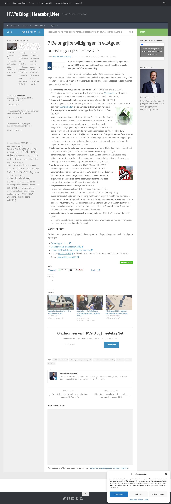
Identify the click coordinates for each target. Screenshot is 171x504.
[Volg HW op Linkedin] (31, 32)
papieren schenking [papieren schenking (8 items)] (15, 175)
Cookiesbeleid (133, 499)
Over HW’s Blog (19, 3)
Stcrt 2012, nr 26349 (67, 257)
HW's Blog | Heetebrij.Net (33, 14)
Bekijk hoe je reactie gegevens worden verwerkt (109, 468)
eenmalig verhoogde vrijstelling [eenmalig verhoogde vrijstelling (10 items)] (21, 149)
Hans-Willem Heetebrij (61, 57)
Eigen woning (53, 32)
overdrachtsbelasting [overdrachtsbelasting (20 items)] (20, 171)
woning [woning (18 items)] (11, 199)
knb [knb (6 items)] (8, 162)
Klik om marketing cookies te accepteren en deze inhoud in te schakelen (152, 51)
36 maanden (109, 93)
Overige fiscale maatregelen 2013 (67, 246)
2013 (55, 360)
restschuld (120, 360)
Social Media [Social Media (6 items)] (24, 182)
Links (7, 3)
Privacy (140, 499)
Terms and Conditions (63, 3)
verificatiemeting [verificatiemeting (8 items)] (27, 188)
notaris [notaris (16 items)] (21, 168)
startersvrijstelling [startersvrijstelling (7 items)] (28, 185)
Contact (146, 499)
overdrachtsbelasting (108, 360)
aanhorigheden (66, 107)
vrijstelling (51, 363)
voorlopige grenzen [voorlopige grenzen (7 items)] (14, 194)
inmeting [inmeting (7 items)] (25, 159)
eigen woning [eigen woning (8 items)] (13, 152)
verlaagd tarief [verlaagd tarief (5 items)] (17, 191)
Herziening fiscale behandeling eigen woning (72, 250)
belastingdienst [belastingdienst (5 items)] (12, 146)
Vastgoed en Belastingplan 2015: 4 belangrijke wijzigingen (20, 99)
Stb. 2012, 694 (65, 253)
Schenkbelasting (113, 32)
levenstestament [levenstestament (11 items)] (15, 165)
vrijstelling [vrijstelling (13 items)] (27, 193)
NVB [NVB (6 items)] (37, 169)
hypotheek (97, 360)
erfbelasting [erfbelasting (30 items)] (28, 151)
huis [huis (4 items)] (8, 159)
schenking (128, 360)
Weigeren (138, 494)
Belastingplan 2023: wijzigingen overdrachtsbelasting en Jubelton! (19, 125)
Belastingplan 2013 (60, 243)
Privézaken (39, 25)
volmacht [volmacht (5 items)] (26, 191)
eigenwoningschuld (85, 360)
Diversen (26, 25)
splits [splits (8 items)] (32, 182)
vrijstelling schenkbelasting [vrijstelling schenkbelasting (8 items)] (18, 197)
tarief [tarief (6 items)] (38, 185)
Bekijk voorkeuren (158, 494)
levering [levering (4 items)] (27, 165)
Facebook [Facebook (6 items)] (35, 156)
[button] (166, 474)
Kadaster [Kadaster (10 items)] (33, 159)
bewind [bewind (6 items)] (20, 146)
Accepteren (118, 494)
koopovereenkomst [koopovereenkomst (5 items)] (16, 162)
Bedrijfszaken (12, 25)
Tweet (52, 270)
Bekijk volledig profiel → (149, 109)
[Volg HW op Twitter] (23, 32)
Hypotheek (67, 32)
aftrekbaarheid (63, 360)
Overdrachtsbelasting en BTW (89, 32)
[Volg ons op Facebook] (27, 32)
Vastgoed (52, 25)
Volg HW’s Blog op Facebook (151, 41)
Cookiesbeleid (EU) (44, 3)
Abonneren (111, 345)
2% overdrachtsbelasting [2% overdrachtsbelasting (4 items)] (13, 143)
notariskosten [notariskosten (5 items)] (30, 169)
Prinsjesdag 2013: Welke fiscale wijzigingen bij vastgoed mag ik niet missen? (88, 313)
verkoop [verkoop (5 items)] (9, 191)
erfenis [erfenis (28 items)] (12, 155)
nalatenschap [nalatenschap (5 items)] (11, 169)
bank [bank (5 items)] (30, 143)
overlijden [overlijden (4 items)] (37, 172)
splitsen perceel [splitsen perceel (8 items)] (14, 185)
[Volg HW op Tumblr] (35, 32)
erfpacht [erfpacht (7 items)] (21, 156)
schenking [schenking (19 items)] (13, 181)
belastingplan (74, 360)
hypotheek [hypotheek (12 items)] (15, 159)
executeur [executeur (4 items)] (28, 156)
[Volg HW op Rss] (38, 32)
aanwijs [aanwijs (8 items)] (24, 143)
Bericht (95, 270)
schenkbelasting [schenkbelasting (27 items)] (18, 178)
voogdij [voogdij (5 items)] (32, 191)
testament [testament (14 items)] (13, 187)
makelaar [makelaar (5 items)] (33, 165)
